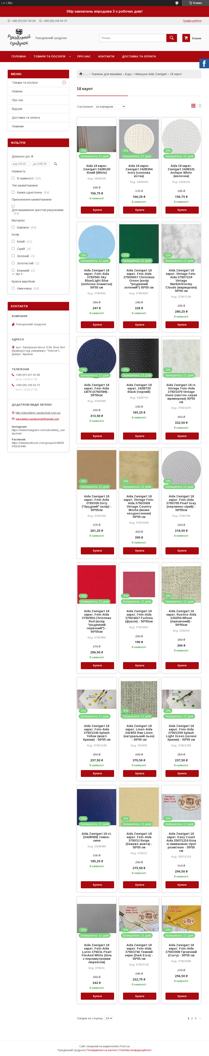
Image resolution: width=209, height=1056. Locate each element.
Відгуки (17, 109)
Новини (17, 91)
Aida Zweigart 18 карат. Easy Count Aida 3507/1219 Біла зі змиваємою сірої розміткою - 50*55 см (181, 842)
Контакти (106, 56)
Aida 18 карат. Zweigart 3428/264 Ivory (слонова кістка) (138, 171)
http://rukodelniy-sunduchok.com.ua (38, 412)
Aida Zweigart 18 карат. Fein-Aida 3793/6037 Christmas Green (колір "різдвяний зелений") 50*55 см (139, 279)
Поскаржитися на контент (102, 1050)
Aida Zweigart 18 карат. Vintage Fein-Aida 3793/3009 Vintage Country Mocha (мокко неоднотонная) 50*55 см (139, 507)
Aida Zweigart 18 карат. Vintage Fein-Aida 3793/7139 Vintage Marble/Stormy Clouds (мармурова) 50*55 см (181, 281)
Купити (97, 209)
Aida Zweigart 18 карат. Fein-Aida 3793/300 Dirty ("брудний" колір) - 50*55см (97, 503)
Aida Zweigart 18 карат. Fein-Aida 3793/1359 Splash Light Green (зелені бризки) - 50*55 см (181, 732)
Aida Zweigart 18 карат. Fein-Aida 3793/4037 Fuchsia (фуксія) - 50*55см (139, 616)
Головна (19, 56)
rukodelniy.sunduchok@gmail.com (37, 418)
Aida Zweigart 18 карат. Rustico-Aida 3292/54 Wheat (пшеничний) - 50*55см (181, 617)
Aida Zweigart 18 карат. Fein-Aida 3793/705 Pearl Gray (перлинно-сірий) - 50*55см (181, 503)
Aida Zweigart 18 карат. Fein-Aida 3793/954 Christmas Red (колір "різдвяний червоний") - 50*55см (96, 621)
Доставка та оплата (139, 56)
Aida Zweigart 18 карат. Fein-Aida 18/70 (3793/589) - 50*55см (96, 390)
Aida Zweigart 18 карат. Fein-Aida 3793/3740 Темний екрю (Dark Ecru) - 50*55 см (139, 951)
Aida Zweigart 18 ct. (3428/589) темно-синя (97, 837)
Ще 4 (19, 273)
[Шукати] (171, 38)
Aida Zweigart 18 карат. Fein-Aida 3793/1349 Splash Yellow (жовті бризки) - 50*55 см (96, 732)
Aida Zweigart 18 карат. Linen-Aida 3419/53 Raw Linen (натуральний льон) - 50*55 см (138, 732)
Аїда (128, 74)
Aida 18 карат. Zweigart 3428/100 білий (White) (96, 169)
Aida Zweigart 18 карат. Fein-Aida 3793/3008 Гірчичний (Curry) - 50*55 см (181, 950)
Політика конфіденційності (135, 1050)
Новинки (18, 126)
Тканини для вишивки (106, 74)
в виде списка (199, 107)
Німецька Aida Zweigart (151, 74)
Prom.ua (125, 1046)
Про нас (84, 56)
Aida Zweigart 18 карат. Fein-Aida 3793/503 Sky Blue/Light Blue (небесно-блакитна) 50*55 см (96, 279)
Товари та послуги (49, 56)
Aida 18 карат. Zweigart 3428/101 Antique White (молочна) (181, 171)
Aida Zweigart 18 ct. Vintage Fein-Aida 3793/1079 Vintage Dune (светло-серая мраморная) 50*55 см (181, 393)
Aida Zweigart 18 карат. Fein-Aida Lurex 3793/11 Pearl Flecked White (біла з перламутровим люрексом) (97, 953)
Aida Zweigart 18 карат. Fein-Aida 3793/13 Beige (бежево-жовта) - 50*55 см (139, 840)
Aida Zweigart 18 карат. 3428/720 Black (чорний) (139, 388)
